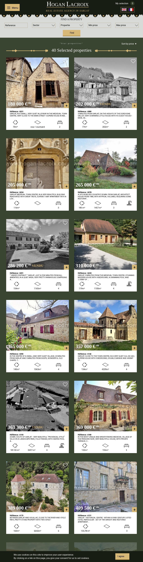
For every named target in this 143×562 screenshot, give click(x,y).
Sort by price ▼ (129, 43)
